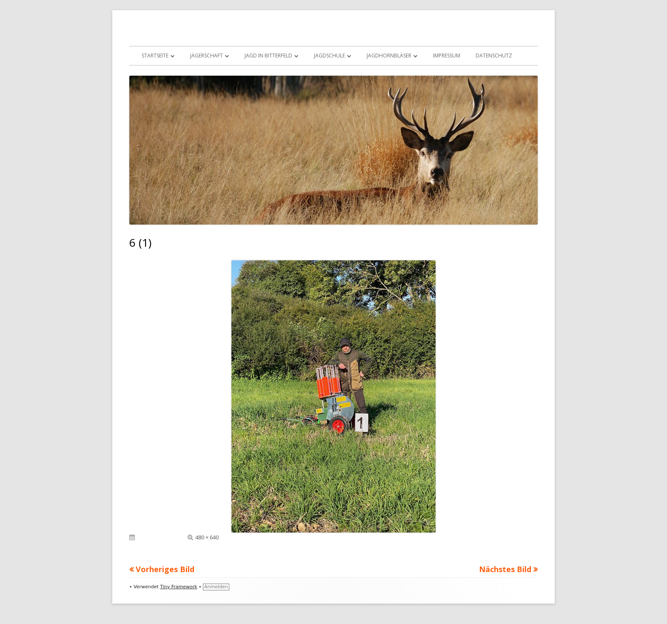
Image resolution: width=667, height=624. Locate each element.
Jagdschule (329, 55)
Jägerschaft (206, 55)
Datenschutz (494, 55)
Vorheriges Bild (165, 569)
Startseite (155, 55)
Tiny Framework (178, 587)
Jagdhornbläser (389, 55)
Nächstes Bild (505, 569)
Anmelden (216, 587)
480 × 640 (207, 537)
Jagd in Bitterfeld (268, 55)
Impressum (446, 55)
